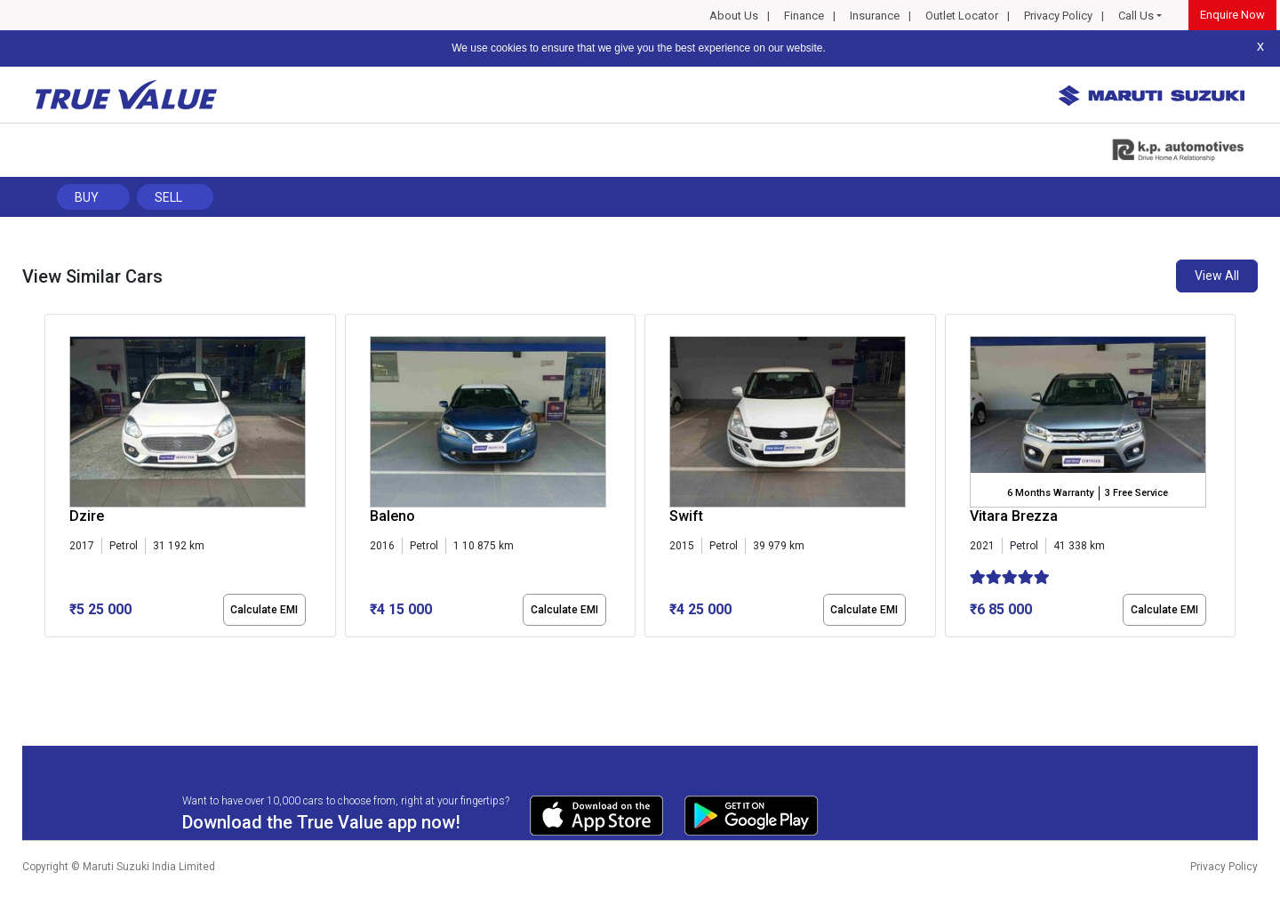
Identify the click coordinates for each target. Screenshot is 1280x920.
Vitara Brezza (1014, 516)
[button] (49, 652)
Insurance (875, 15)
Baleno (392, 516)
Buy (87, 197)
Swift (686, 516)
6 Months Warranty (1050, 493)
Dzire (86, 516)
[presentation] (53, 479)
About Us (733, 15)
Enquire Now (1232, 14)
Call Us (1136, 15)
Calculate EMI (264, 610)
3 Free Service (1136, 493)
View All (1217, 275)
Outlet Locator (961, 15)
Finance (804, 15)
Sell (168, 197)
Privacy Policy (1058, 15)
